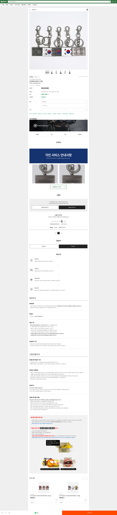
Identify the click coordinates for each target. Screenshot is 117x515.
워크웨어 (29, 4)
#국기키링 (45, 113)
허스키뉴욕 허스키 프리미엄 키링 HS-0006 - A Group (40, 495)
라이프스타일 (17, 4)
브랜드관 (36, 77)
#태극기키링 (35, 113)
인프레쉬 (31, 77)
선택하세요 (44, 101)
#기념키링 (54, 113)
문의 (65, 134)
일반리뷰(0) (64, 224)
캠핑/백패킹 (23, 4)
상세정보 (37, 134)
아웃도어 (11, 4)
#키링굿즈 (49, 113)
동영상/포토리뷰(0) (54, 224)
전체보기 (44, 246)
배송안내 (80, 134)
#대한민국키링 (71, 113)
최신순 (55, 227)
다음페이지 (61, 233)
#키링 (30, 113)
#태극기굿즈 (59, 113)
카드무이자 (43, 97)
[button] (87, 40)
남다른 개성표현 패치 (12, 1)
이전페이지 (55, 233)
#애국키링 (40, 113)
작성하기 (73, 246)
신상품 (2, 4)
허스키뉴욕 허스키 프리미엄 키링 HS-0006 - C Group (69, 495)
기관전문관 (34, 4)
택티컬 (7, 4)
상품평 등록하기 (72, 207)
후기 (52, 134)
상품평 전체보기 (45, 207)
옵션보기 (32, 502)
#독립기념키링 (65, 113)
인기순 (51, 227)
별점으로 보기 (62, 227)
